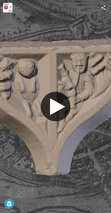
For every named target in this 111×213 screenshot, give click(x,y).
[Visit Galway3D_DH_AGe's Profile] (7, 7)
